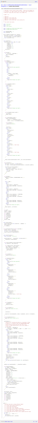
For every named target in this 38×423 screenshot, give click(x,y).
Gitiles (6, 421)
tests (30, 4)
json (36, 421)
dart (2, 4)
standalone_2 (4, 6)
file (21, 8)
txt (33, 421)
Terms (11, 421)
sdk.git (5, 4)
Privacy (9, 421)
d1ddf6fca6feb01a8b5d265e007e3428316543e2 (17, 4)
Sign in (36, 1)
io (7, 6)
